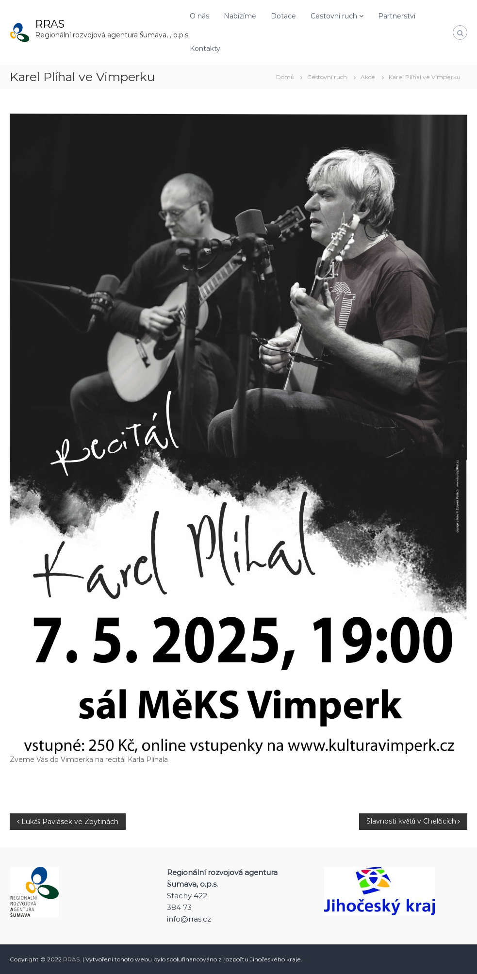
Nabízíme (240, 16)
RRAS (50, 24)
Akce (368, 77)
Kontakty (205, 48)
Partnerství (396, 16)
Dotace (283, 16)
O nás (199, 16)
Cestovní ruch (334, 16)
